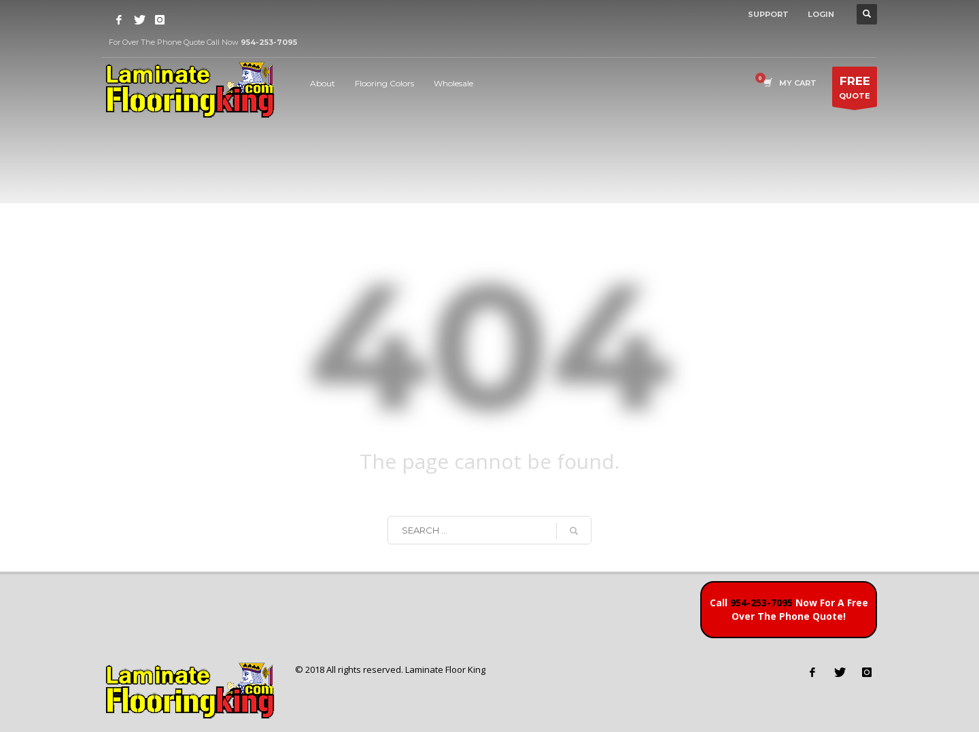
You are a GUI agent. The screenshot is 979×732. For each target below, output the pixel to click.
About (322, 83)
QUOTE (854, 90)
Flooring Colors (384, 83)
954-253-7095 (761, 602)
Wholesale (453, 83)
